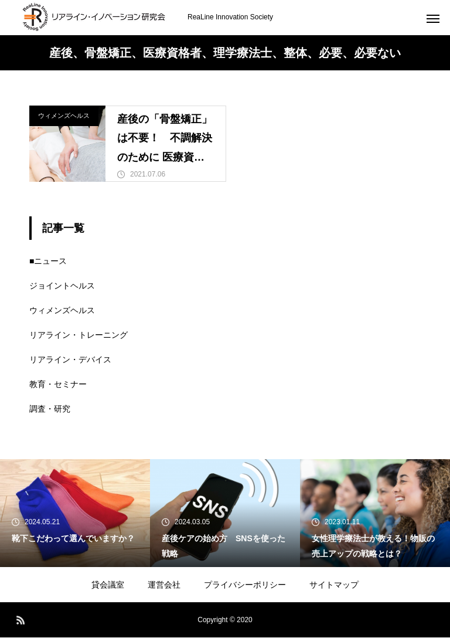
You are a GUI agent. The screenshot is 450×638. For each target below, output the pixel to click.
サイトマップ (334, 585)
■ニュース (48, 261)
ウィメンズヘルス (64, 115)
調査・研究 (49, 409)
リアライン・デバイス (70, 360)
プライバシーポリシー (245, 585)
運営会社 (164, 585)
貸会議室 (107, 585)
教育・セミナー (58, 384)
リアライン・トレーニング (78, 335)
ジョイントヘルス (62, 286)
